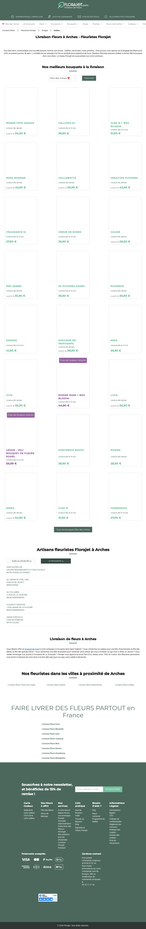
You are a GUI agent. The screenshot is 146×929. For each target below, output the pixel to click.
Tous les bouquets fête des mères (73, 529)
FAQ (94, 810)
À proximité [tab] (56, 561)
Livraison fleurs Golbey (124, 685)
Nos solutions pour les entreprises (63, 837)
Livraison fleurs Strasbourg (53, 753)
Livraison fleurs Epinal (56, 685)
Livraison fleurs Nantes (52, 748)
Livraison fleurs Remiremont (90, 685)
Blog (77, 824)
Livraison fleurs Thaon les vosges (21, 685)
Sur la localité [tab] (21, 561)
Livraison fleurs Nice (50, 743)
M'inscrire (112, 789)
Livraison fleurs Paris (51, 724)
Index (77, 815)
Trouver (89, 78)
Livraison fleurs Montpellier (53, 758)
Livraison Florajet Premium (62, 845)
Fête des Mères (47, 810)
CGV (111, 815)
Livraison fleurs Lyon (51, 734)
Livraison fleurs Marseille (53, 729)
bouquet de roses (32, 649)
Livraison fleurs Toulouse (52, 739)
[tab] (11, 24)
